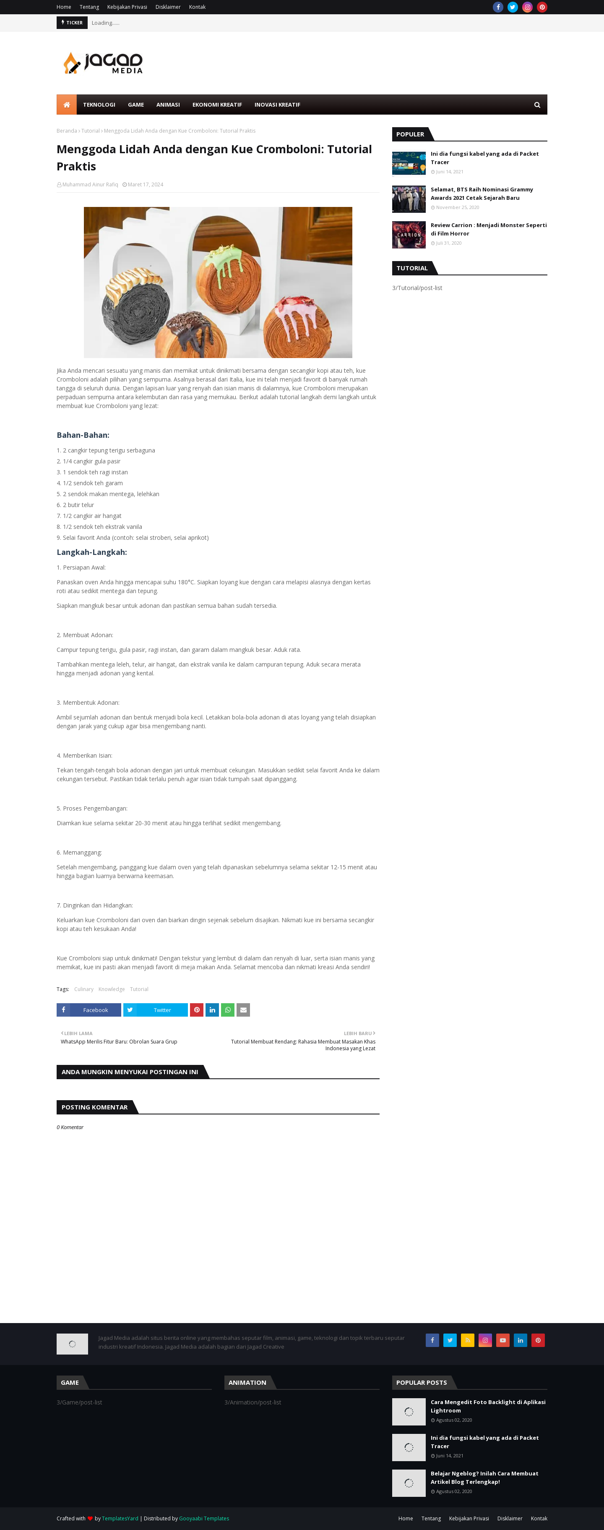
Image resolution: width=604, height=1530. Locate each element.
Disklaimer (168, 6)
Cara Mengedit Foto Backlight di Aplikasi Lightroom (488, 1406)
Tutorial (90, 130)
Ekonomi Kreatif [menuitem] (217, 104)
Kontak (197, 6)
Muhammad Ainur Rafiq (90, 184)
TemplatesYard (120, 1518)
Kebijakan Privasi (127, 6)
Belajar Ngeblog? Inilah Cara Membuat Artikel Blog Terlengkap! (485, 1478)
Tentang (89, 6)
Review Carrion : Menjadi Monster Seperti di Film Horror (489, 229)
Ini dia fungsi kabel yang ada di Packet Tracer (485, 158)
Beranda (67, 130)
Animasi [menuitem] (168, 104)
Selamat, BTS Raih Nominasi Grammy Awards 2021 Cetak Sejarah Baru (482, 193)
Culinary (84, 989)
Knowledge (112, 989)
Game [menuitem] (136, 104)
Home (64, 6)
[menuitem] (67, 104)
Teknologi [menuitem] (99, 104)
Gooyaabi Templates (204, 1518)
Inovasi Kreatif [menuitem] (277, 104)
